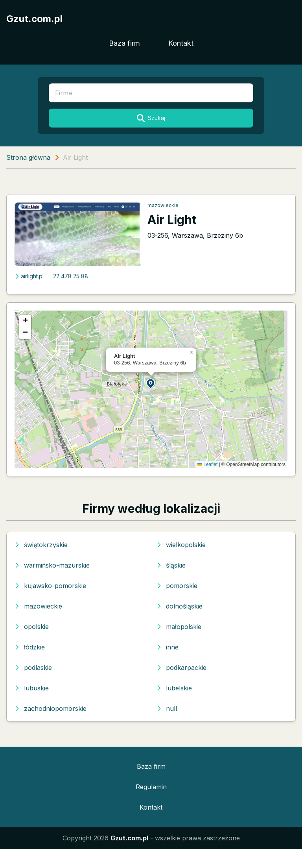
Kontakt (180, 43)
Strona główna (28, 157)
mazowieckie (163, 205)
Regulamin (151, 787)
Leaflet (207, 464)
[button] (151, 383)
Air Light (171, 220)
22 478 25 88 (70, 276)
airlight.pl (29, 276)
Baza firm (124, 43)
